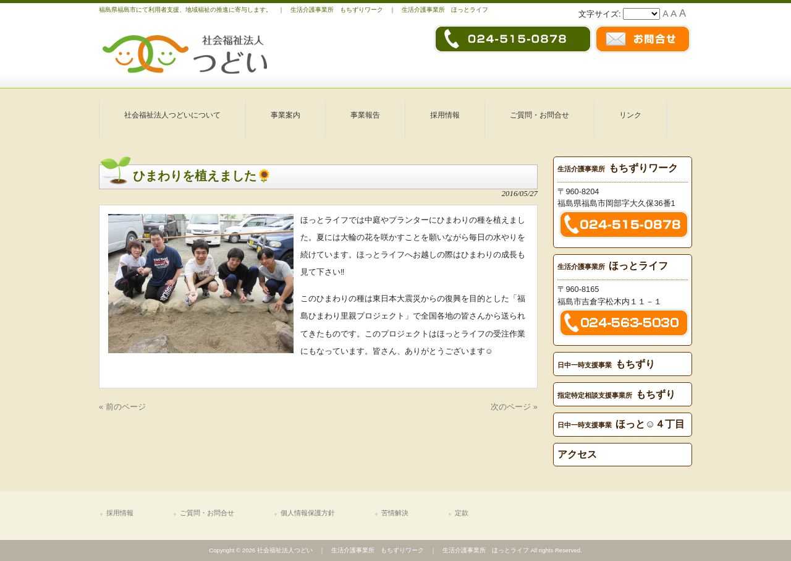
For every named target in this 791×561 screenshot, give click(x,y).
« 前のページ (122, 406)
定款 (461, 512)
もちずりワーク (617, 168)
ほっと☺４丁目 (621, 424)
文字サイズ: (600, 14)
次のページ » (514, 406)
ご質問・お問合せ (207, 512)
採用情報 (119, 512)
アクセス (577, 454)
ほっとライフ (612, 265)
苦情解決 (394, 512)
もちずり (606, 364)
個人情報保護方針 (308, 512)
